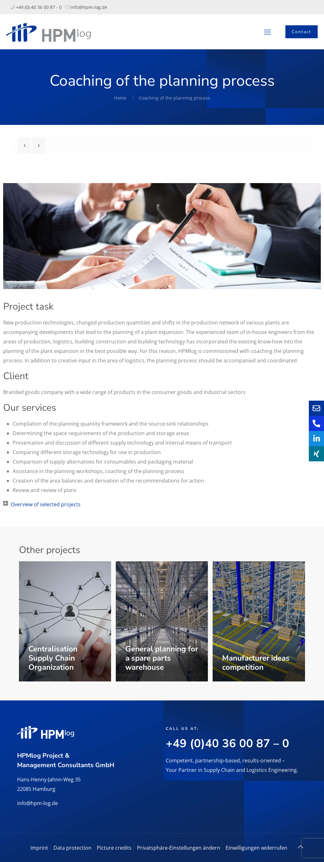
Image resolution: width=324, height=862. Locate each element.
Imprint (39, 847)
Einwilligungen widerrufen (256, 847)
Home (120, 98)
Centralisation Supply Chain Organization (53, 658)
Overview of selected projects (46, 504)
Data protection (72, 847)
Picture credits (114, 847)
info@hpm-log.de (37, 803)
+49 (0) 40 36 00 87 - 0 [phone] (39, 7)
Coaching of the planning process (174, 98)
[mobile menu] (267, 31)
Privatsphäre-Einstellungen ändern (178, 847)
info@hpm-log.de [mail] (89, 7)
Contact (301, 32)
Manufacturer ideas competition (256, 662)
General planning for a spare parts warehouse (161, 658)
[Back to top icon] (300, 846)
